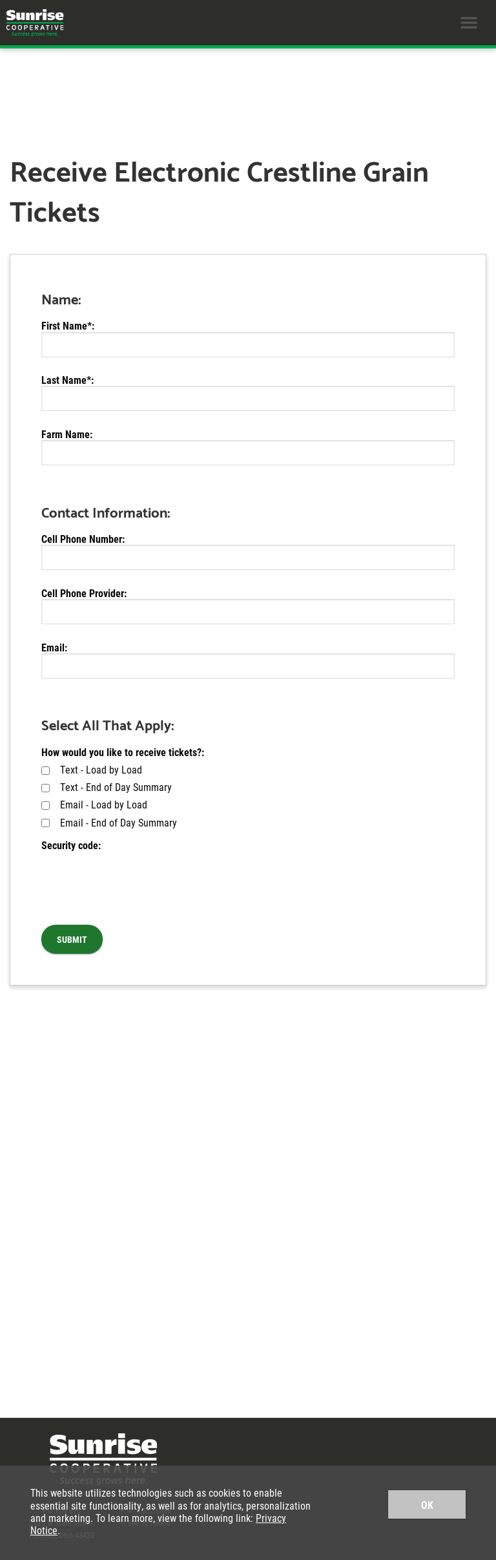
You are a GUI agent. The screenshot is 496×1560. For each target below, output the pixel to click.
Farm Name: (66, 434)
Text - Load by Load (91, 769)
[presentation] (139, 876)
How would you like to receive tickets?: (122, 752)
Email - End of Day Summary (109, 822)
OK (427, 1505)
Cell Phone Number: (83, 538)
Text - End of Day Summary (106, 787)
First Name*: (67, 325)
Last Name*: (67, 380)
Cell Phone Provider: (84, 593)
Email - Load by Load (94, 804)
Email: (54, 647)
